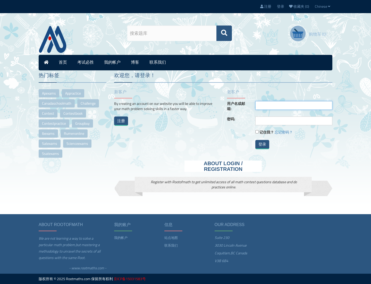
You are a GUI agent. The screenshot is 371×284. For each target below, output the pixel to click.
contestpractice (54, 123)
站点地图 (171, 237)
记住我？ (266, 132)
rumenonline (74, 133)
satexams (49, 143)
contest (48, 113)
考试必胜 (85, 62)
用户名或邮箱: (236, 106)
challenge (88, 103)
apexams (49, 93)
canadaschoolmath (56, 103)
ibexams (48, 133)
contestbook (73, 113)
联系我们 (157, 62)
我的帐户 (112, 62)
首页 (63, 62)
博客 (135, 62)
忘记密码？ (284, 132)
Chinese (322, 6)
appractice (73, 93)
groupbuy (82, 123)
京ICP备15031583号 (130, 278)
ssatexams (50, 153)
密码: (231, 119)
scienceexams (77, 143)
